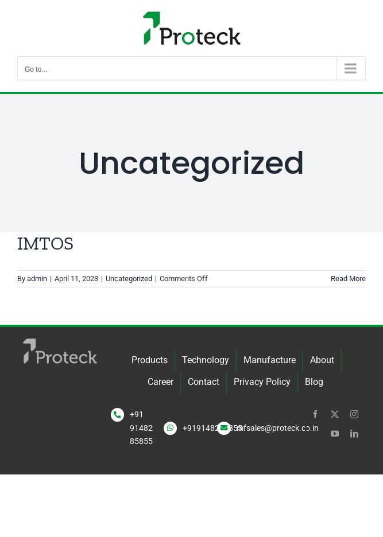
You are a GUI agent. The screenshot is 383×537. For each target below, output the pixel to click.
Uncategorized (129, 278)
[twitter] (335, 414)
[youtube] (335, 434)
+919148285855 (212, 428)
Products (149, 360)
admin (37, 278)
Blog (314, 381)
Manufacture (269, 360)
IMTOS (45, 243)
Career (160, 381)
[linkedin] (354, 434)
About (322, 360)
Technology (205, 360)
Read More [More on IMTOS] (348, 278)
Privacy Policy (262, 381)
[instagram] (354, 414)
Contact (203, 381)
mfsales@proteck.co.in (278, 428)
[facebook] (315, 414)
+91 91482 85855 (141, 428)
